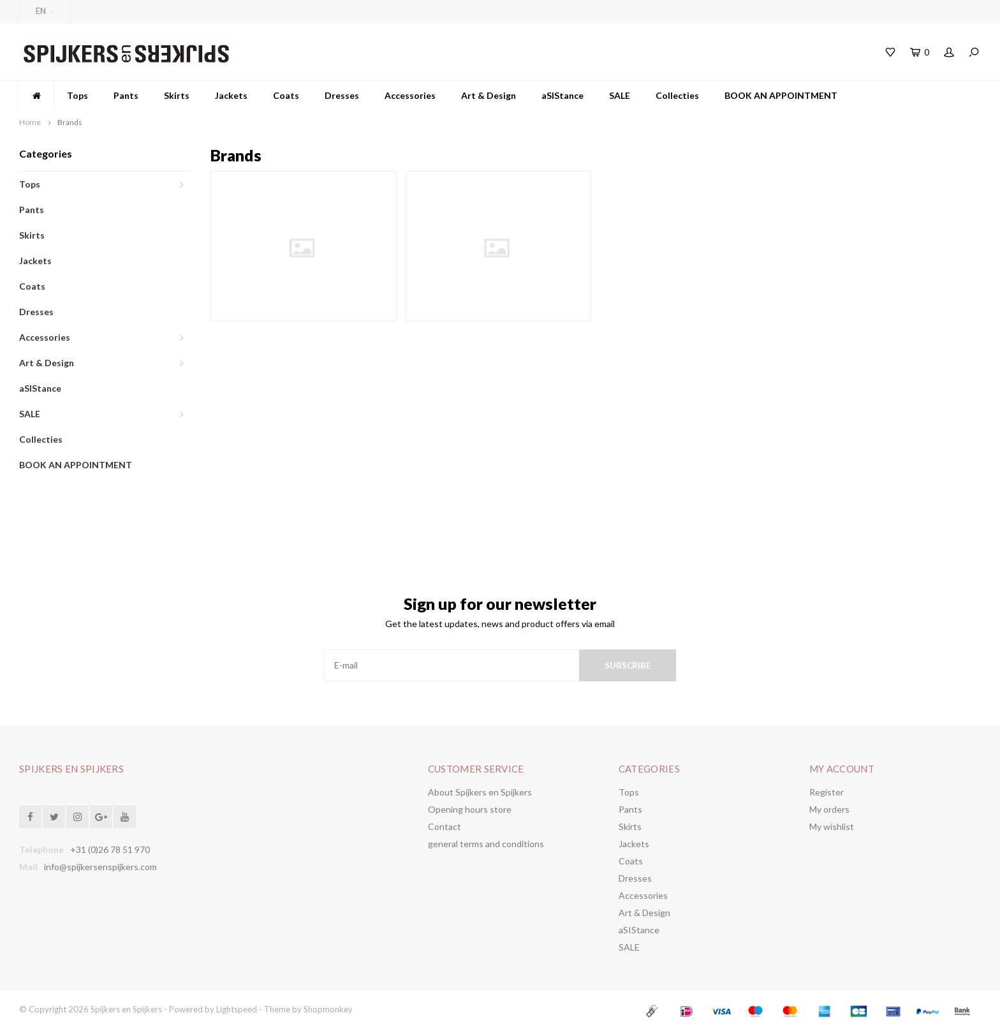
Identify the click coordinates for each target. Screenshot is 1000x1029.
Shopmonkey (328, 1009)
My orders (829, 809)
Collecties (677, 95)
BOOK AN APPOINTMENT (780, 95)
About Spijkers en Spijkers (480, 792)
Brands (69, 122)
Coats (286, 95)
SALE (619, 95)
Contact (444, 826)
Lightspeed (236, 1009)
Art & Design (488, 95)
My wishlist (831, 826)
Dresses (342, 95)
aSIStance (562, 95)
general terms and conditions (486, 843)
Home (30, 122)
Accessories (410, 95)
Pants (126, 95)
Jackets (231, 95)
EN (45, 11)
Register (826, 792)
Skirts (176, 95)
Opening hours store (469, 809)
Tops (77, 95)
